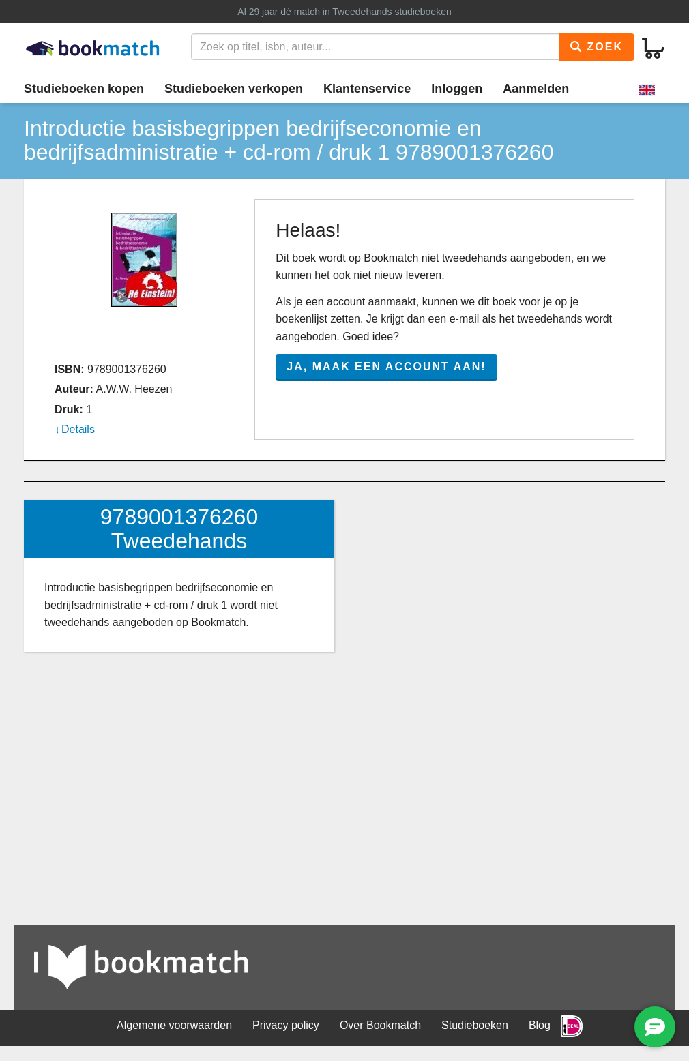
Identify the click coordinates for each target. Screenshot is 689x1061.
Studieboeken (474, 1025)
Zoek (596, 47)
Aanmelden (536, 88)
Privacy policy (285, 1025)
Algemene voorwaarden (174, 1025)
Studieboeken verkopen (233, 88)
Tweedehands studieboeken (391, 11)
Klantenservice (367, 88)
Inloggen (456, 88)
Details (78, 429)
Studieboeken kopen (84, 88)
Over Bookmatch (380, 1025)
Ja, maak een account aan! (386, 366)
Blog (540, 1025)
